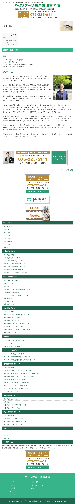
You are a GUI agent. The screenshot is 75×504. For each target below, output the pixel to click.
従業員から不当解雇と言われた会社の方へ (16, 379)
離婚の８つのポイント (10, 283)
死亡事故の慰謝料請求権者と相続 (14, 269)
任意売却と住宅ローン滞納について (14, 340)
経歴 (8, 42)
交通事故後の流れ (9, 255)
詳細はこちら (51, 448)
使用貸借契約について (10, 332)
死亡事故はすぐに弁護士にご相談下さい (16, 272)
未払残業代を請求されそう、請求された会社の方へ (19, 376)
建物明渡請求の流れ (10, 312)
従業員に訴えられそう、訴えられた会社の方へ (18, 370)
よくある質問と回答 (10, 235)
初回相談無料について (10, 241)
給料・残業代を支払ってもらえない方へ (16, 388)
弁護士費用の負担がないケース (13, 261)
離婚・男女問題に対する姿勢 (12, 280)
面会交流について (9, 286)
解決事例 (6, 438)
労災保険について (9, 402)
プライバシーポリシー (16, 491)
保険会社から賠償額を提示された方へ (15, 263)
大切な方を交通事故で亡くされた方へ (15, 266)
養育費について (8, 301)
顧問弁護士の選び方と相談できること (15, 421)
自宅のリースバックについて (12, 343)
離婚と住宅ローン (9, 304)
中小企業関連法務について (12, 415)
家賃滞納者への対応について (12, 317)
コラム (6, 435)
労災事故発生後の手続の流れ (12, 408)
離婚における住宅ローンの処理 (13, 346)
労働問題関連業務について (12, 367)
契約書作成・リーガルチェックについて (16, 418)
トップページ (8, 226)
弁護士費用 (7, 232)
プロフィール (10, 44)
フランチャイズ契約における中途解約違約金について (19, 360)
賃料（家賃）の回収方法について (14, 320)
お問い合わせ (8, 244)
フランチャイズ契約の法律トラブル (14, 354)
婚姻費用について (9, 298)
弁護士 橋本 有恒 (10, 40)
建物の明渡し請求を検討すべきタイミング (16, 315)
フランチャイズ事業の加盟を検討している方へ (18, 357)
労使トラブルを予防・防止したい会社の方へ (17, 382)
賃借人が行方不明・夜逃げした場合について (17, 329)
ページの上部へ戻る (66, 170)
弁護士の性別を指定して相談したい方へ (16, 295)
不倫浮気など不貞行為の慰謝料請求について (17, 289)
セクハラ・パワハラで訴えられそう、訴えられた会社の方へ (21, 373)
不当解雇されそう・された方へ (13, 391)
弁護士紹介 (7, 229)
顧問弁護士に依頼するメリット (13, 424)
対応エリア (7, 247)
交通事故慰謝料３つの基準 (12, 258)
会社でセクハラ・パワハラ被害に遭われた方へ (18, 385)
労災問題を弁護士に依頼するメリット (15, 405)
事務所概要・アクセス (10, 238)
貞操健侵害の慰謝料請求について (14, 292)
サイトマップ (14, 494)
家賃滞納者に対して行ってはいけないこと (16, 323)
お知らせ (6, 432)
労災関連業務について (10, 399)
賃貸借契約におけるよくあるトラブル (15, 326)
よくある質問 (34, 482)
